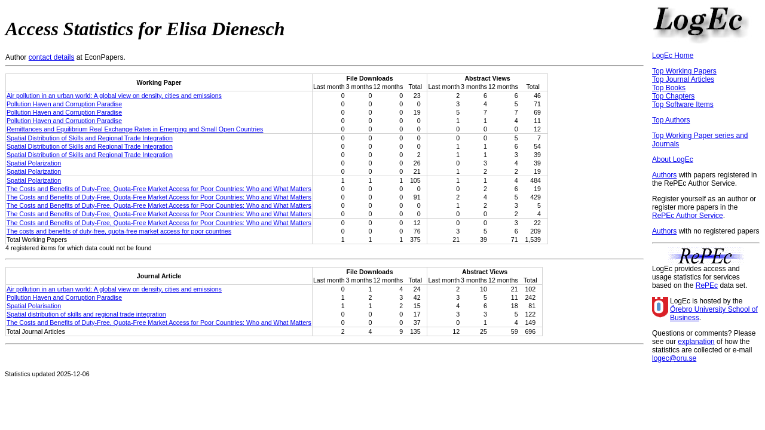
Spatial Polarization (34, 163)
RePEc (707, 285)
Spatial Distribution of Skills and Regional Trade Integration (90, 138)
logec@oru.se (674, 358)
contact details (52, 57)
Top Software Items (683, 104)
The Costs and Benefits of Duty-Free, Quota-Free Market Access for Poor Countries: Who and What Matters (159, 188)
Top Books (669, 88)
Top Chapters (673, 96)
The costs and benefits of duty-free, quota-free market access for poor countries (119, 231)
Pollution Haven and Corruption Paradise (64, 104)
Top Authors (671, 120)
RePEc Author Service (687, 215)
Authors (664, 175)
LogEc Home (672, 55)
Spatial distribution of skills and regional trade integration (86, 314)
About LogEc (672, 159)
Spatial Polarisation (34, 305)
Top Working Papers (684, 71)
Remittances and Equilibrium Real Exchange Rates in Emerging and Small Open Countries (135, 129)
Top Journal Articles (683, 79)
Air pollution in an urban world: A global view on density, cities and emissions (114, 95)
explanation (696, 341)
